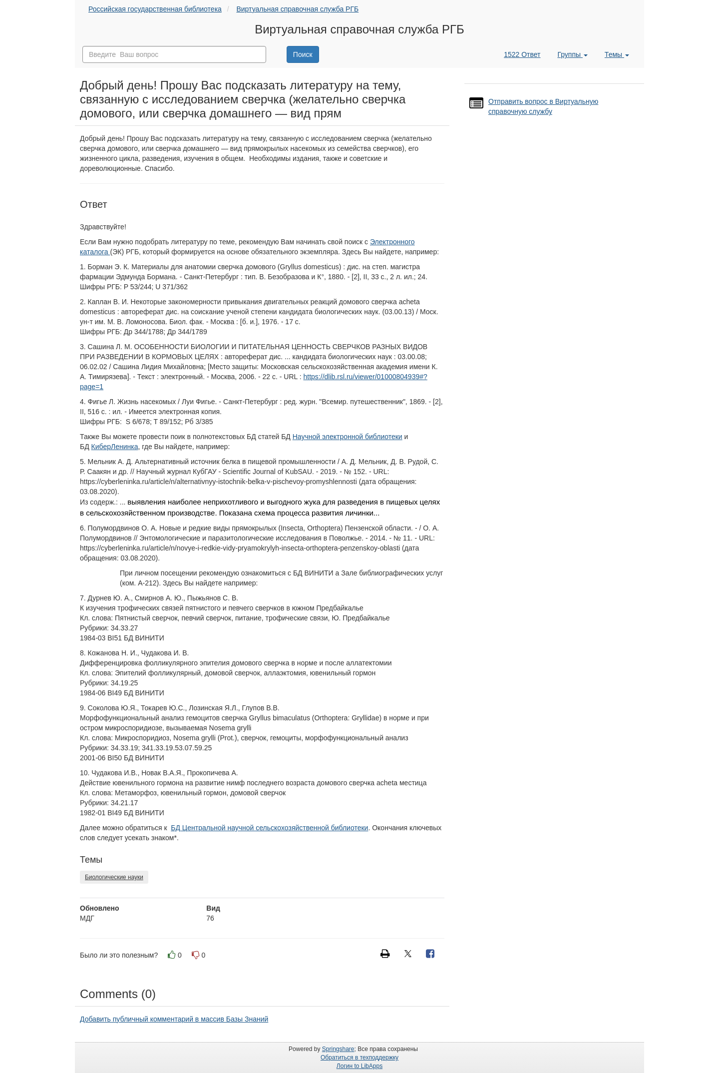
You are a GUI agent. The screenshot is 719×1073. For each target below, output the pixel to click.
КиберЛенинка (114, 447)
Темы (617, 54)
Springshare (338, 1049)
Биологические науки (114, 877)
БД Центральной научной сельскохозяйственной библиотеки (269, 828)
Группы (572, 54)
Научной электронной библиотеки (347, 437)
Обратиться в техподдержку (359, 1057)
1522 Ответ (522, 54)
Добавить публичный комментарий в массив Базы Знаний (174, 1019)
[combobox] (174, 54)
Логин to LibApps (359, 1066)
